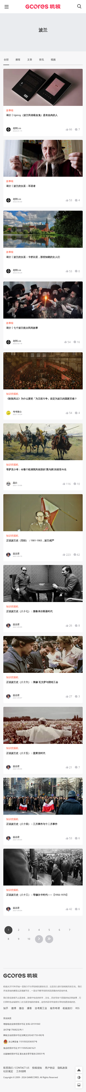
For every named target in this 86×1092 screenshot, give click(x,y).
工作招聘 (21, 1071)
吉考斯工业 (41, 1008)
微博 (13, 1008)
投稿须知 (37, 1067)
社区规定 (8, 1071)
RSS (78, 1008)
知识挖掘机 (12, 393)
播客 (29, 1008)
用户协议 (50, 1067)
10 (28, 938)
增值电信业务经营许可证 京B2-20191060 (21, 1024)
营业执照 (7, 1018)
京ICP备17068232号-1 (13, 1029)
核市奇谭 (55, 1008)
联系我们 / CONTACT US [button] (16, 1067)
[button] (79, 1070)
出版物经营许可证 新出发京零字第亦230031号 (24, 1053)
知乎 (5, 1008)
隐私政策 (62, 1067)
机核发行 (67, 1008)
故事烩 (10, 110)
